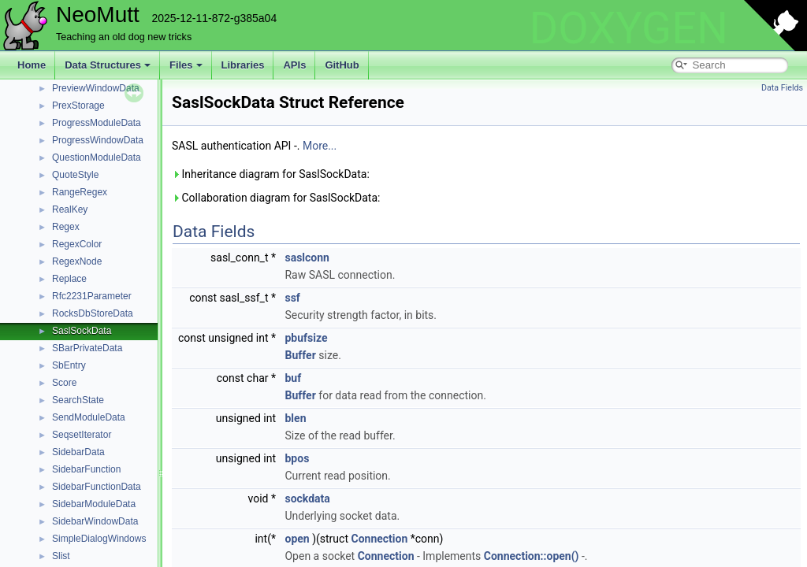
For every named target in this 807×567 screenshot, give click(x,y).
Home (31, 65)
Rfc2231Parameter (92, 296)
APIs (294, 65)
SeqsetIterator (81, 434)
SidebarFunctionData (96, 486)
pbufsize (305, 338)
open (296, 538)
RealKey (69, 209)
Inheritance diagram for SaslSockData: (271, 174)
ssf (291, 297)
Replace (69, 278)
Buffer (299, 355)
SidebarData (78, 452)
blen (295, 418)
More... (320, 145)
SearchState (78, 400)
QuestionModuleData (96, 157)
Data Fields (782, 88)
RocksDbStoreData (92, 313)
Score (64, 382)
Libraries (243, 65)
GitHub (342, 65)
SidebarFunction (86, 469)
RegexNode (77, 261)
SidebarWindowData (95, 521)
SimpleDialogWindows (99, 538)
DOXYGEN (628, 28)
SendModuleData (88, 417)
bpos (296, 458)
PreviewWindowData (95, 88)
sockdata (306, 498)
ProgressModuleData (96, 122)
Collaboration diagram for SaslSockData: (276, 197)
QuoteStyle (75, 174)
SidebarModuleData (94, 504)
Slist (61, 555)
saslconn (306, 257)
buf (292, 378)
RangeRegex (79, 192)
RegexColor (77, 244)
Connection (379, 538)
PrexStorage (78, 105)
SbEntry (69, 365)
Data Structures (108, 65)
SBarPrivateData (87, 348)
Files (186, 65)
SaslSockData (81, 330)
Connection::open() (531, 556)
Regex (66, 226)
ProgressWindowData (97, 140)
